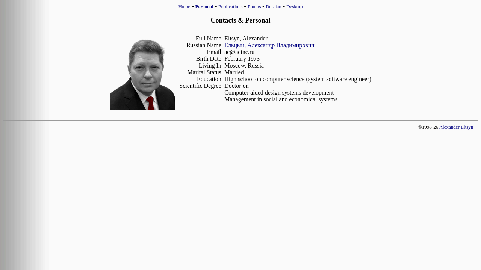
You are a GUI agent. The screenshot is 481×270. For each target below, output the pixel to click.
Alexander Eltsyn (456, 127)
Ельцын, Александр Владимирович (269, 45)
